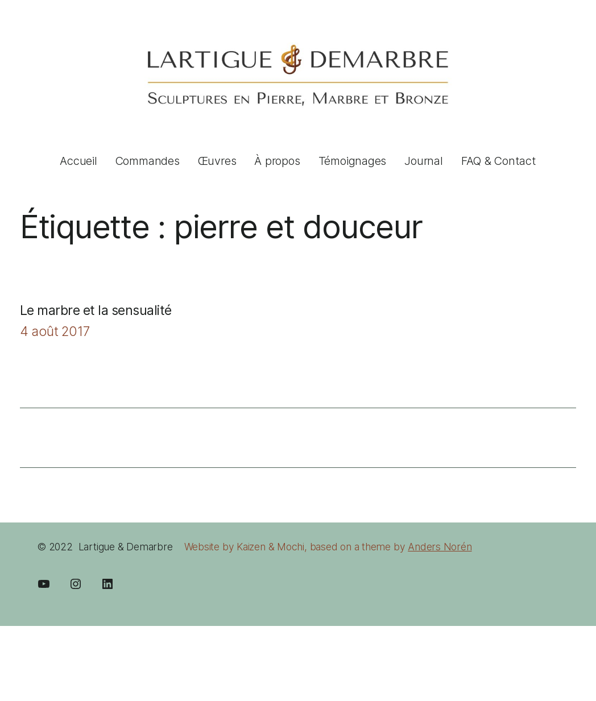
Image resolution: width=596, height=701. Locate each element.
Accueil (78, 161)
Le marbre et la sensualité (96, 310)
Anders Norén (439, 547)
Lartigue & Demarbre (125, 547)
